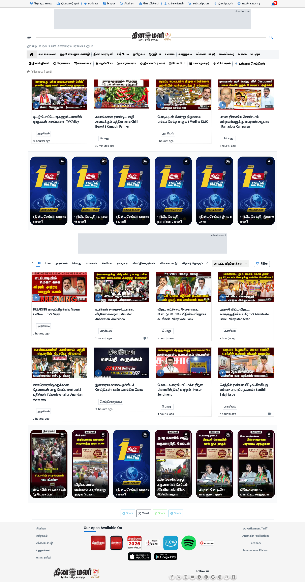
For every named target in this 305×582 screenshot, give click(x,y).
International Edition (255, 550)
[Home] (28, 71)
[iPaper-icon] (108, 3)
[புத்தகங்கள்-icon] (173, 3)
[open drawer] (29, 37)
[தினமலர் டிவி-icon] (67, 3)
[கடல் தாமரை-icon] (248, 3)
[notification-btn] (273, 4)
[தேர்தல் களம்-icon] (40, 3)
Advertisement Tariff (255, 528)
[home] (32, 54)
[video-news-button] (36, 104)
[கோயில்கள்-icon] (148, 3)
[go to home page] (151, 37)
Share (176, 513)
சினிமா (41, 528)
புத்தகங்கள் (43, 550)
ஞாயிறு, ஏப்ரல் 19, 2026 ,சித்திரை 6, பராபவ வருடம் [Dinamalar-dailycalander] (60, 45)
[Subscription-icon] (198, 3)
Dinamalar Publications (255, 536)
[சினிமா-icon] (126, 3)
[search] (271, 37)
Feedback (255, 543)
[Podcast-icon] (90, 3)
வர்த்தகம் (42, 536)
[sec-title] (152, 528)
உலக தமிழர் (44, 557)
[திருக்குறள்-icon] (223, 3)
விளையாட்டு (44, 543)
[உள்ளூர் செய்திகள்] (250, 64)
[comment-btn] (145, 338)
